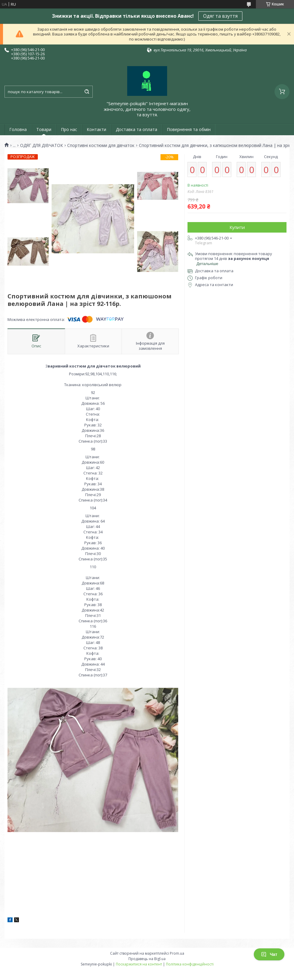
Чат (269, 954)
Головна (18, 129)
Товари (43, 129)
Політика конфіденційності (190, 964)
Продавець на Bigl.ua (147, 958)
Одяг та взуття (220, 16)
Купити (237, 227)
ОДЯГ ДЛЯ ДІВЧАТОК (41, 145)
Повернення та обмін (189, 129)
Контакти (96, 129)
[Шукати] (87, 92)
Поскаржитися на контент (139, 964)
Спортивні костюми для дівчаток (100, 145)
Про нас (69, 129)
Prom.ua (177, 953)
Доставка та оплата (136, 129)
